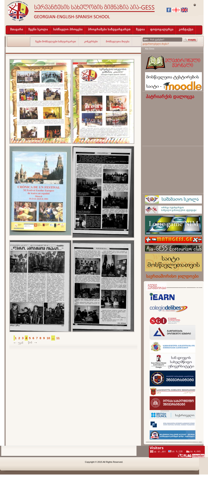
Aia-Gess (149, 48)
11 (58, 338)
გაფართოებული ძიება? (156, 44)
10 (48, 338)
